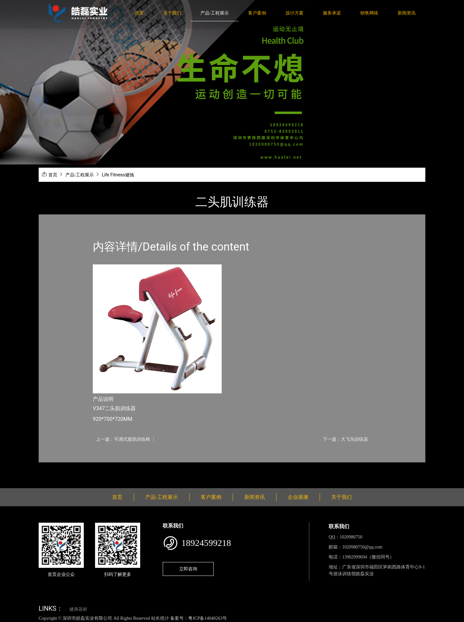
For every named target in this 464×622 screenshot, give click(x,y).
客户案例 (257, 12)
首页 (139, 12)
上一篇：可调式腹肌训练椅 (123, 439)
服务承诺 (332, 12)
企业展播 (298, 497)
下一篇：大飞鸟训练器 (345, 439)
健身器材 (78, 609)
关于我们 (172, 12)
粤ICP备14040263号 (207, 618)
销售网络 (369, 12)
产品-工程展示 (214, 12)
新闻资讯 (407, 12)
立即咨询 (188, 568)
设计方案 (294, 12)
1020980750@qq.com (362, 547)
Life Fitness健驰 (118, 174)
